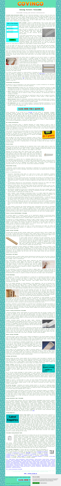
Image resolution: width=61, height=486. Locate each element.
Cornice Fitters (43, 463)
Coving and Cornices (35, 460)
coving (44, 246)
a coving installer (12, 451)
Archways (35, 374)
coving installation (31, 84)
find (9, 400)
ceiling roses (9, 54)
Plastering (33, 466)
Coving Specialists (15, 462)
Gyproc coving (21, 345)
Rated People (42, 73)
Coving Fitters (45, 459)
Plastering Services (16, 467)
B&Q (23, 78)
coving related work (46, 445)
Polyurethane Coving (35, 463)
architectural (39, 390)
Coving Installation (20, 459)
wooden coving (30, 232)
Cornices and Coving (46, 460)
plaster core (34, 26)
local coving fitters (50, 446)
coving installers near (21, 429)
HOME (40, 7)
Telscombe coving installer (30, 46)
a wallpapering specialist (42, 451)
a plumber (39, 452)
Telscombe (30, 112)
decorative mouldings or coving (36, 15)
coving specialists (51, 115)
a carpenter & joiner (27, 455)
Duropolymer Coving (24, 462)
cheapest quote (36, 64)
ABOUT (45, 7)
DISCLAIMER (53, 7)
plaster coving (22, 207)
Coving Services (50, 462)
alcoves (24, 382)
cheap (14, 67)
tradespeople (39, 450)
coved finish (19, 47)
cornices (18, 54)
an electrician (16, 452)
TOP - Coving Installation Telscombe (14, 469)
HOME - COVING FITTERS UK (30, 473)
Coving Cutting (38, 459)
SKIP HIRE (28, 452)
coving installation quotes (48, 409)
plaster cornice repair (11, 228)
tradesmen (33, 457)
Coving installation (10, 112)
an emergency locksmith (37, 456)
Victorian (35, 32)
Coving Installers (30, 459)
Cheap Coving (12, 459)
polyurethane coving (31, 169)
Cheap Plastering (45, 466)
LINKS (42, 7)
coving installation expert (39, 50)
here (33, 410)
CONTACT (48, 7)
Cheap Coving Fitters (25, 460)
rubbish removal (20, 456)
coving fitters (20, 118)
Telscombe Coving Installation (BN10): (14, 15)
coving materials (25, 88)
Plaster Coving (51, 463)
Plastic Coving (33, 462)
